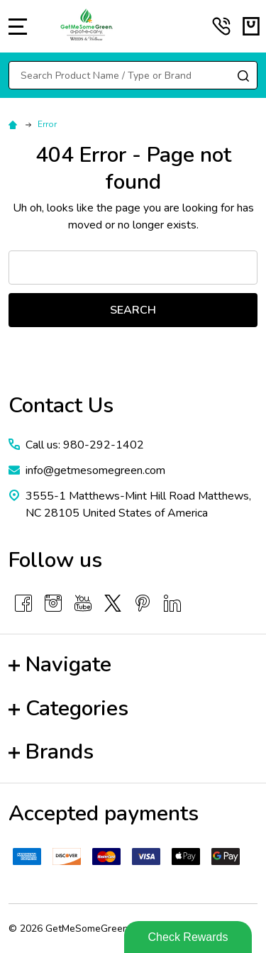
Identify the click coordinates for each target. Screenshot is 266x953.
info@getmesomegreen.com (95, 470)
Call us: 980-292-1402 (85, 445)
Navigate (60, 664)
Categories (68, 708)
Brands (51, 751)
